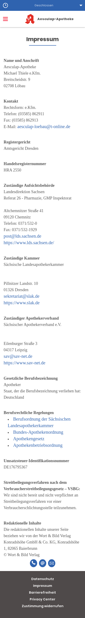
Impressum (42, 585)
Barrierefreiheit (42, 592)
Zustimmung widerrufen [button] (42, 606)
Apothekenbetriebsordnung (38, 445)
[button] (42, 5)
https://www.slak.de (22, 302)
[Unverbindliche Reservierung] (51, 563)
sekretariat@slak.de (21, 296)
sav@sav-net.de (18, 356)
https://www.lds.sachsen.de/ (29, 242)
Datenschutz (42, 579)
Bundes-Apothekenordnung (38, 432)
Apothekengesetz (28, 438)
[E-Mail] (42, 563)
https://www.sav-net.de (24, 362)
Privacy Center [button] (42, 599)
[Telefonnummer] (33, 563)
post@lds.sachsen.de (22, 236)
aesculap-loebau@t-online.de (43, 126)
